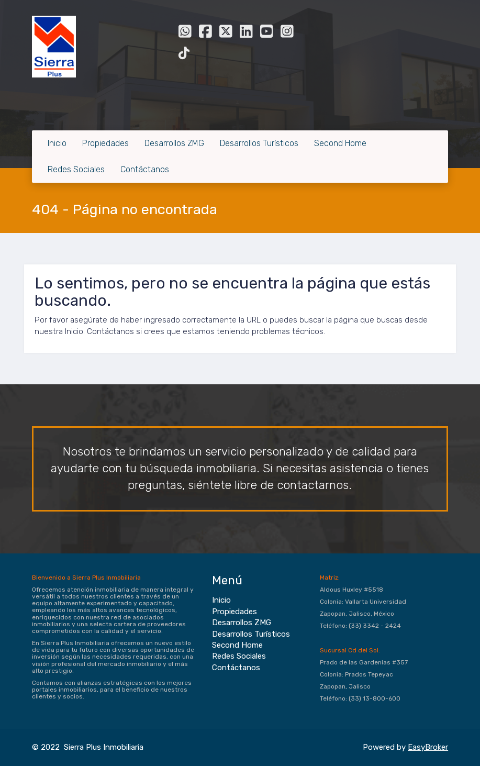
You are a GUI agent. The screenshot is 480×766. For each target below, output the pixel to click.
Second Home (340, 143)
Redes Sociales (76, 169)
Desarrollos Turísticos (259, 143)
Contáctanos (144, 169)
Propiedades (105, 143)
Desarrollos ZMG (174, 143)
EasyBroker (428, 747)
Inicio (57, 143)
